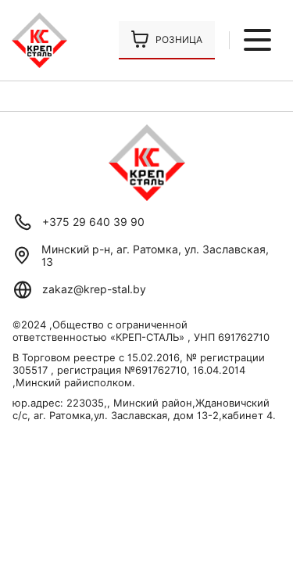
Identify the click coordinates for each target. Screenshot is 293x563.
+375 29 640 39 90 (93, 222)
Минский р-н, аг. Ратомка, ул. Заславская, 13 (155, 255)
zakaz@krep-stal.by (94, 289)
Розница (178, 39)
